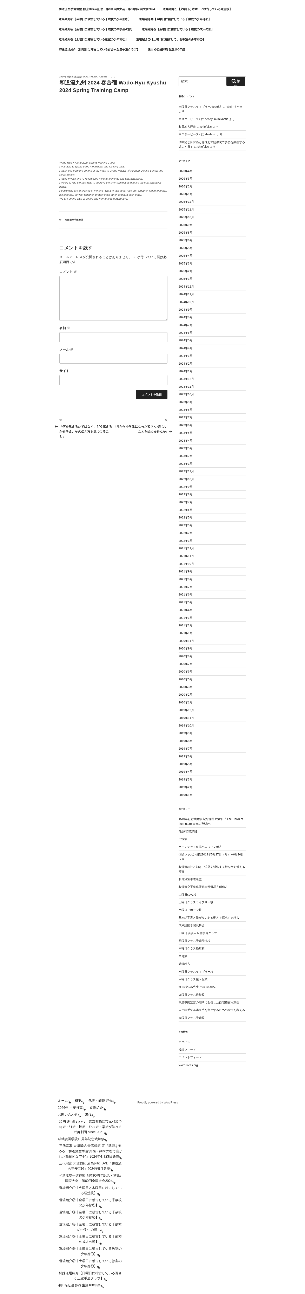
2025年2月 (185, 271)
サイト (64, 371)
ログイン (184, 1042)
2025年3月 (185, 263)
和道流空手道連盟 (74, 220)
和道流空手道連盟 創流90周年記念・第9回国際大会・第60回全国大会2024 (107, 9)
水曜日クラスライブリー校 (196, 971)
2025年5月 (185, 248)
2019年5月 (185, 764)
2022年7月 (185, 502)
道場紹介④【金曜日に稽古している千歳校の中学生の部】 (96, 29)
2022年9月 (185, 486)
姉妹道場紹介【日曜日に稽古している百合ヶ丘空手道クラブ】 (99, 49)
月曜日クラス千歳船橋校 (194, 940)
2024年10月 (186, 302)
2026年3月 (185, 178)
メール (66, 349)
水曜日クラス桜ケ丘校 (193, 979)
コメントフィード (190, 1057)
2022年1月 (185, 540)
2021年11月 (186, 556)
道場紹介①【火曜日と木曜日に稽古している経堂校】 (197, 9)
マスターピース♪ (189, 119)
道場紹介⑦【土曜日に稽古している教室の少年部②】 (170, 39)
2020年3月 (185, 687)
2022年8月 (185, 494)
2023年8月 (185, 409)
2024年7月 (185, 325)
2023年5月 (185, 432)
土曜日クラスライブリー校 (196, 902)
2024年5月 (185, 340)
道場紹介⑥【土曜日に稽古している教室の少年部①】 (93, 39)
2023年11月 (186, 386)
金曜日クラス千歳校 (192, 1017)
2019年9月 (185, 733)
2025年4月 (185, 255)
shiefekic (206, 126)
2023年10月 (186, 394)
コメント (68, 272)
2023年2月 (185, 455)
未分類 (183, 956)
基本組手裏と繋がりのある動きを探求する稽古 (209, 917)
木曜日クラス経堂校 (192, 948)
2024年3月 (185, 355)
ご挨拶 (183, 839)
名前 (64, 328)
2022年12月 (186, 471)
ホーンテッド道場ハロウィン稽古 (200, 846)
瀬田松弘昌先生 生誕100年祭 (197, 987)
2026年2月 (185, 186)
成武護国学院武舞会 (192, 925)
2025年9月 (185, 225)
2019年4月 (185, 771)
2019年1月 (185, 795)
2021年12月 (186, 548)
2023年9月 (185, 402)
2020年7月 (185, 664)
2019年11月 (186, 718)
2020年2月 (185, 694)
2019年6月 (185, 756)
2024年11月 (186, 294)
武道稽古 (184, 963)
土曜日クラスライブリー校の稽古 (200, 106)
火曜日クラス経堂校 (192, 994)
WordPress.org (188, 1065)
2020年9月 (185, 648)
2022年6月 (185, 509)
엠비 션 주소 (234, 106)
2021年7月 (185, 587)
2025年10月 (186, 217)
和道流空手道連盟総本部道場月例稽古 (203, 886)
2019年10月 (186, 725)
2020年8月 (185, 656)
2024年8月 (185, 317)
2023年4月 (185, 440)
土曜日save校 (187, 894)
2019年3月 (185, 779)
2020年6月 (185, 671)
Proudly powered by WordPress (157, 1102)
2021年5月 (185, 602)
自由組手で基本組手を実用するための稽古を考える (212, 1010)
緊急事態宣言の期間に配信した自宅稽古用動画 (209, 1002)
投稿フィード (187, 1049)
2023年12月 (186, 378)
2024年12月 (186, 286)
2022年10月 (186, 479)
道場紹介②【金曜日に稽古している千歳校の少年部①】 (95, 19)
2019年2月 (185, 787)
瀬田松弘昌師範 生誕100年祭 (166, 49)
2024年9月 (185, 309)
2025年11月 (186, 209)
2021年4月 (185, 610)
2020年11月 (186, 640)
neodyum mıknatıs (216, 119)
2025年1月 (185, 278)
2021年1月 (185, 633)
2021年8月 (185, 579)
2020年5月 (185, 679)
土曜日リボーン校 (190, 909)
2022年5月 (185, 517)
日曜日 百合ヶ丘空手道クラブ (198, 933)
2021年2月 (185, 625)
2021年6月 (185, 594)
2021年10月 (186, 563)
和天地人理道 (187, 126)
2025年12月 (186, 201)
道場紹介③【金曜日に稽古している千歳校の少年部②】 (175, 19)
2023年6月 (185, 425)
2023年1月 (185, 463)
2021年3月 (185, 617)
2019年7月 (185, 748)
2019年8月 (185, 741)
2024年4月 (185, 348)
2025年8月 (185, 232)
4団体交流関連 (188, 831)
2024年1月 (185, 371)
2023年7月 (185, 417)
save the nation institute (98, 76)
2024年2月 (185, 363)
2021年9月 (185, 571)
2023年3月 (185, 448)
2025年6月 (185, 240)
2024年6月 (185, 332)
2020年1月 (185, 702)
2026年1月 (185, 194)
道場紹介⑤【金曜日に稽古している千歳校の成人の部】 (178, 29)
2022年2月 (185, 533)
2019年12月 (186, 710)
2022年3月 (185, 525)
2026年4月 (185, 171)
